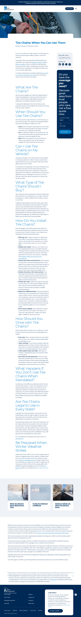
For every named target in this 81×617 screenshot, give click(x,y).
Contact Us (31, 597)
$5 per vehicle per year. (41, 468)
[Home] (9, 8)
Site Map (40, 610)
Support (30, 594)
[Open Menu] (76, 9)
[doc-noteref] (41, 460)
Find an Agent (69, 8)
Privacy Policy (7, 610)
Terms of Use (33, 610)
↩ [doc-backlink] (73, 573)
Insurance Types (64, 117)
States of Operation (23, 610)
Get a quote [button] (64, 132)
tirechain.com (19, 438)
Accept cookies (55, 611)
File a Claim (7, 597)
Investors (30, 600)
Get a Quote (7, 594)
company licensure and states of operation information (52, 533)
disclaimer (54, 579)
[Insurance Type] (65, 120)
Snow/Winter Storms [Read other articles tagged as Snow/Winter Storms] (64, 58)
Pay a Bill (6, 603)
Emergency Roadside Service (26, 460)
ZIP (61, 123)
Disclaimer (14, 610)
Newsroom (31, 603)
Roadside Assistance (9, 600)
